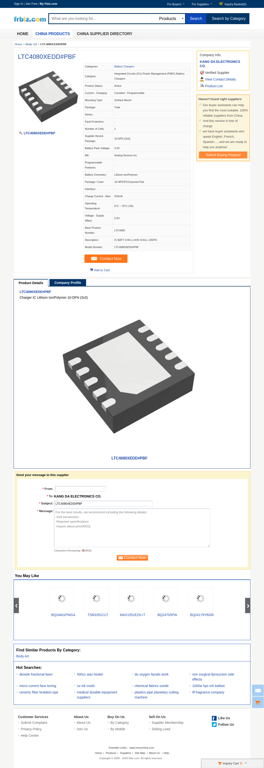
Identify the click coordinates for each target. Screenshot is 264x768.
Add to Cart (102, 270)
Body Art (31, 44)
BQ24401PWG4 (63, 615)
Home (22, 34)
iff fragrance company (208, 692)
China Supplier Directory (104, 34)
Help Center (30, 735)
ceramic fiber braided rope (38, 692)
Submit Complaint (34, 723)
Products (111, 753)
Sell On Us (157, 717)
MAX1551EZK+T (132, 615)
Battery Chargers (124, 66)
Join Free (31, 3)
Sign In (18, 3)
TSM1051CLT (98, 615)
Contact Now (111, 259)
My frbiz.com (48, 3)
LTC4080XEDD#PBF (47, 56)
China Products (52, 34)
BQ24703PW (167, 615)
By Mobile (117, 729)
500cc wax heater (90, 674)
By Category (119, 723)
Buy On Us (116, 717)
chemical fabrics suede (152, 686)
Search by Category (229, 18)
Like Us (224, 718)
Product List (214, 86)
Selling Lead (161, 729)
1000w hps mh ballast (208, 686)
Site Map (140, 753)
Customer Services (33, 717)
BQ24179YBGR (202, 615)
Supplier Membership (167, 723)
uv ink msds (86, 686)
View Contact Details (220, 79)
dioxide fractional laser (36, 674)
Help (166, 753)
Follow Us (226, 724)
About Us (81, 717)
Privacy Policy (31, 729)
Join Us (82, 729)
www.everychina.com (141, 747)
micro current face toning (37, 686)
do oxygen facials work (152, 674)
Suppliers (125, 753)
